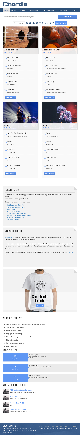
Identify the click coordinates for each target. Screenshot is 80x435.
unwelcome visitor (13, 220)
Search (67, 16)
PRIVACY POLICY (72, 429)
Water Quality (11, 209)
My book (49, 10)
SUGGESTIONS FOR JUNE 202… (17, 213)
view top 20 (10, 97)
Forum (73, 10)
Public (34, 10)
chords (64, 429)
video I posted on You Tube (15, 217)
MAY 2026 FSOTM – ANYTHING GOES (19, 215)
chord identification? (13, 211)
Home (6, 10)
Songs (13, 10)
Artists (22, 10)
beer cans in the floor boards (16, 207)
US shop (40, 305)
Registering (8, 237)
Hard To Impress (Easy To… (15, 205)
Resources (63, 10)
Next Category (61, 23)
